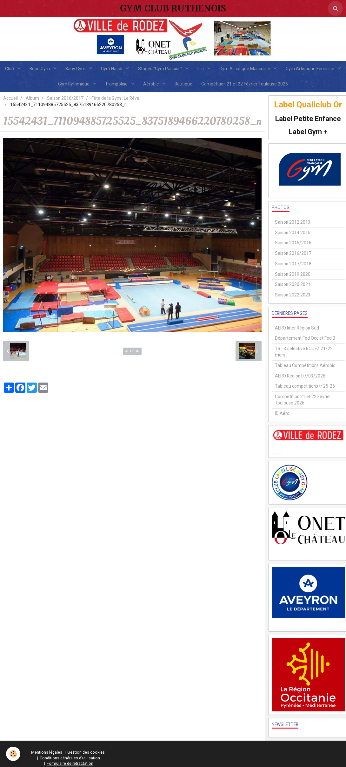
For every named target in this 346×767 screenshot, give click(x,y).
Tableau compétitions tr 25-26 (305, 387)
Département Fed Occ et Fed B (305, 339)
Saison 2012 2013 (292, 223)
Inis (234, 68)
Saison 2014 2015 (292, 233)
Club (40, 68)
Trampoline (149, 84)
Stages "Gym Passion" (192, 68)
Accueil (10, 99)
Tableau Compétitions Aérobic (305, 366)
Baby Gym (107, 68)
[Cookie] (13, 754)
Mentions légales (46, 753)
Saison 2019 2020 (292, 275)
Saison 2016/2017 (65, 99)
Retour (132, 352)
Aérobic (184, 84)
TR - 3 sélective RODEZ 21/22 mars (304, 353)
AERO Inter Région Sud (297, 328)
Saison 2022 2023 (292, 296)
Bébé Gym (71, 68)
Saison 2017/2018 (293, 265)
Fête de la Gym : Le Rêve (115, 99)
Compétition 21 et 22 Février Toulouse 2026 (278, 84)
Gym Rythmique (106, 84)
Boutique (216, 84)
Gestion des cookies (86, 753)
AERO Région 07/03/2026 (300, 376)
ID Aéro (282, 414)
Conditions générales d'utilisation (70, 759)
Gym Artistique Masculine (279, 68)
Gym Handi (144, 68)
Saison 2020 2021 (292, 285)
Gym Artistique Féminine (49, 84)
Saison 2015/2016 (293, 244)
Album (32, 99)
